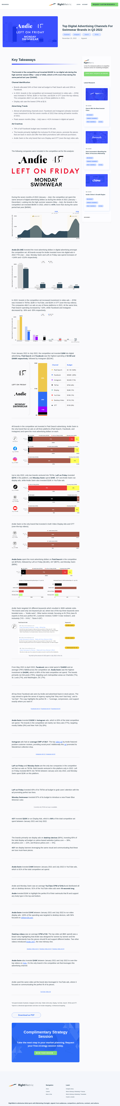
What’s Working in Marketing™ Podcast (75, 1091)
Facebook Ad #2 (45, 708)
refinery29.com (27, 918)
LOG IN (78, 4)
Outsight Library (70, 1088)
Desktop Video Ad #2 (45, 949)
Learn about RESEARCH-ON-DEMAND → (96, 74)
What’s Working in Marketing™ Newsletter (76, 1094)
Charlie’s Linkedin (70, 1097)
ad (65, 744)
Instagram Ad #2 (50, 754)
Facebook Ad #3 (55, 708)
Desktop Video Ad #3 (58, 949)
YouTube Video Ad (45, 991)
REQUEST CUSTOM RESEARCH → (105, 4)
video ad (59, 742)
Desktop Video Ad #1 (33, 949)
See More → (87, 217)
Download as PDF (26, 1015)
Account (84, 4)
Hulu (25, 963)
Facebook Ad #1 (35, 708)
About (47, 1088)
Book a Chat (49, 1094)
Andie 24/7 (30, 942)
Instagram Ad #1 (40, 754)
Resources (5, 4)
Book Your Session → (45, 1053)
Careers (48, 1091)
